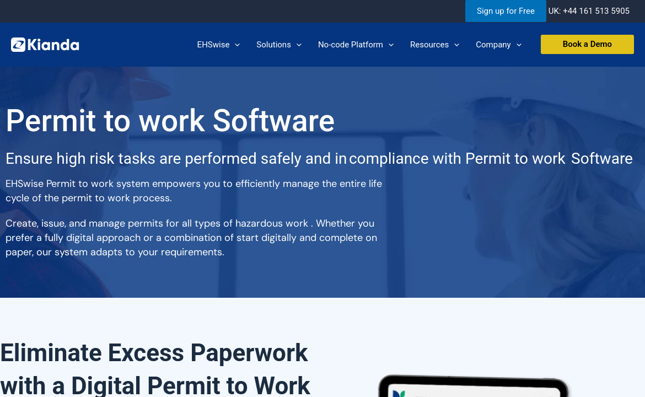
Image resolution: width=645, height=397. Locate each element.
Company (498, 45)
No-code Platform (356, 45)
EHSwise (218, 45)
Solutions (279, 45)
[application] (234, 45)
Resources (434, 45)
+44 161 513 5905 (596, 11)
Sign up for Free (506, 11)
